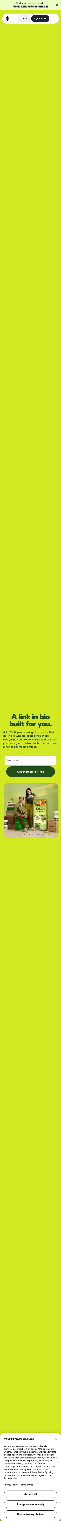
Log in (24, 18)
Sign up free (40, 18)
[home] (7, 18)
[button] (53, 18)
